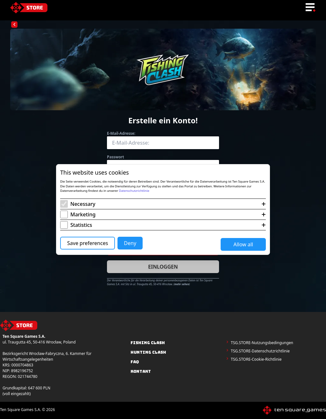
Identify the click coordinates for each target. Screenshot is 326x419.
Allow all (243, 244)
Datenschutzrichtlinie (134, 191)
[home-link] (28, 7)
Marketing (83, 214)
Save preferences (87, 243)
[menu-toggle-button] (310, 7)
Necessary (83, 203)
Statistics (81, 224)
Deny (130, 243)
